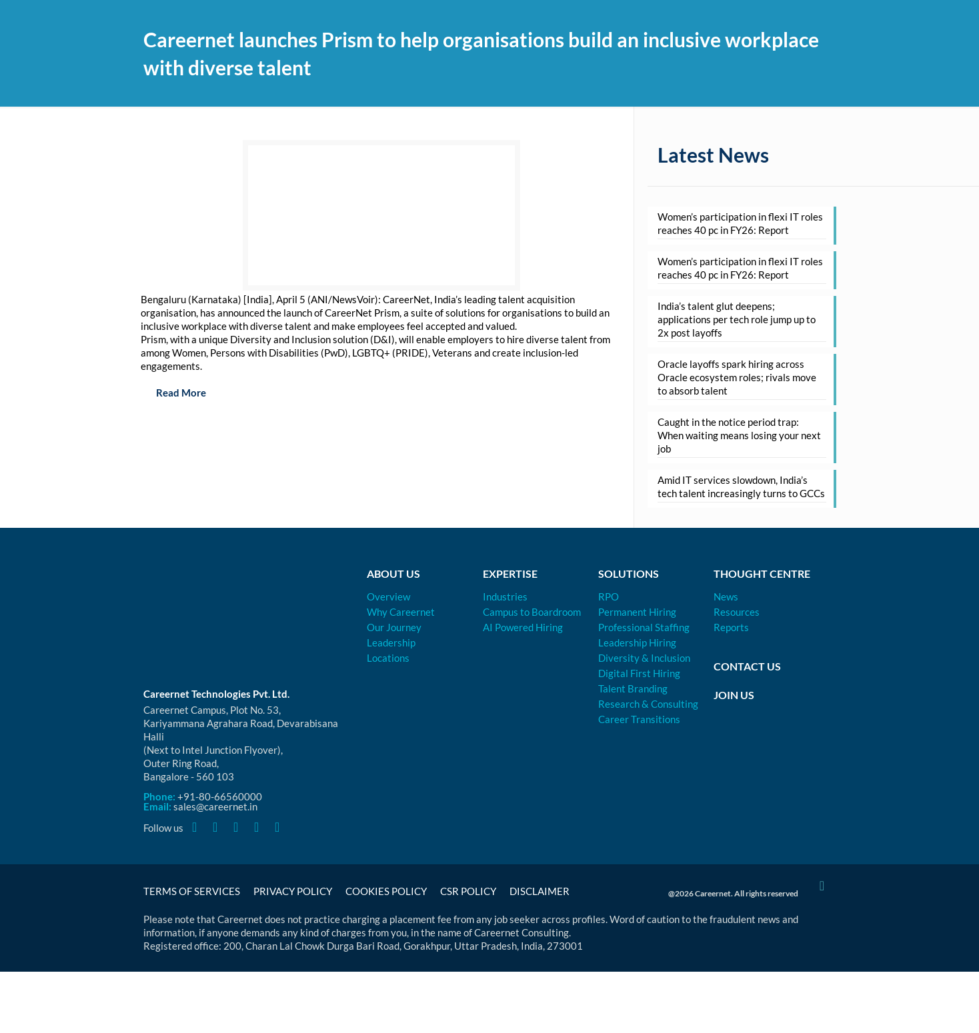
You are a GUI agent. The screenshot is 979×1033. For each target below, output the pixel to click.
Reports (731, 627)
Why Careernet (401, 612)
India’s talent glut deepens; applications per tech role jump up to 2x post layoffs (737, 319)
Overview (388, 596)
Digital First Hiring (639, 673)
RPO (608, 596)
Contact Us (747, 666)
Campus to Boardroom (532, 612)
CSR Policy (468, 891)
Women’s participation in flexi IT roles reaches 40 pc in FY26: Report (740, 223)
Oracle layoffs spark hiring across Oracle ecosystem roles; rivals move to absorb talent (737, 377)
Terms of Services (191, 891)
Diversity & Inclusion (644, 658)
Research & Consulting (648, 704)
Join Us (734, 694)
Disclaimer (540, 891)
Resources (737, 612)
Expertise (510, 573)
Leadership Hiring (637, 642)
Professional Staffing (644, 627)
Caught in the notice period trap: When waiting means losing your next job (739, 435)
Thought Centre (762, 573)
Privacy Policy (292, 891)
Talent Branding (633, 688)
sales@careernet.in (215, 806)
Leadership (391, 642)
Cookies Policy (386, 891)
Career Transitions (639, 719)
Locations (388, 658)
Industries (505, 596)
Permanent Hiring (637, 612)
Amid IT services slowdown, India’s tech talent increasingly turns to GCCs (741, 486)
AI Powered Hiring (523, 627)
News (726, 596)
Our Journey (394, 627)
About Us (393, 573)
